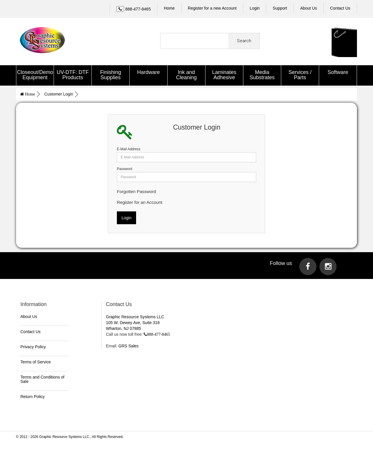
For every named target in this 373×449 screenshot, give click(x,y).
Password (124, 168)
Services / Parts (300, 74)
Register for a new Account (212, 8)
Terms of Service (35, 361)
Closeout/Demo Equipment (35, 74)
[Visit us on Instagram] (328, 265)
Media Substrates (262, 74)
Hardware (148, 72)
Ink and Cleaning (186, 74)
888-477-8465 (158, 333)
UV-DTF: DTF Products (73, 74)
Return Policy (32, 395)
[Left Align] (120, 9)
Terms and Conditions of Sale (42, 378)
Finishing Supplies (110, 74)
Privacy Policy (33, 346)
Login (255, 8)
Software (338, 72)
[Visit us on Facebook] (307, 265)
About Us (28, 315)
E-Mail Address (128, 148)
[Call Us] (133, 9)
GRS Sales (128, 345)
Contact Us (30, 330)
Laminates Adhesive (224, 74)
